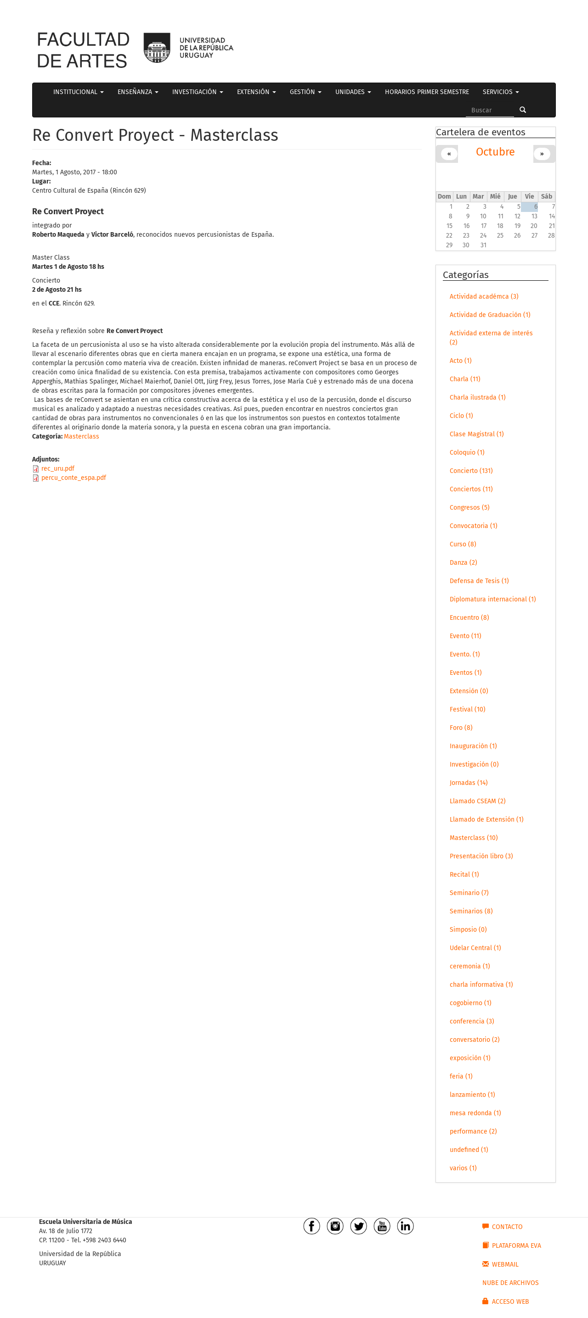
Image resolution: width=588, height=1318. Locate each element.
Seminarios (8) (471, 911)
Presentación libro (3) (481, 856)
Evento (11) (465, 636)
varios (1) (463, 1168)
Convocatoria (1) (474, 526)
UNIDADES (353, 92)
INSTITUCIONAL (78, 92)
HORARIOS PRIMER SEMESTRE (427, 92)
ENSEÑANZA (138, 92)
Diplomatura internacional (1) (493, 599)
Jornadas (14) (469, 783)
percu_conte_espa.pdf (73, 478)
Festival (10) (468, 709)
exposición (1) (470, 1058)
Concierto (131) (471, 471)
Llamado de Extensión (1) (487, 819)
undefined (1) (469, 1150)
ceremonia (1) (470, 966)
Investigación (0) (474, 764)
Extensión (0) (469, 691)
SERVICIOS (501, 92)
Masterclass (81, 436)
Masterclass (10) (474, 838)
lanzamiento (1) (472, 1095)
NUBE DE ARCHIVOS (510, 1283)
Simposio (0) (468, 930)
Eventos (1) (466, 673)
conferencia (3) (472, 1021)
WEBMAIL (500, 1264)
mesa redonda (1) (475, 1113)
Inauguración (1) (473, 746)
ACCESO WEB (505, 1301)
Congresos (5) (470, 508)
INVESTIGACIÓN (197, 92)
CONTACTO (502, 1227)
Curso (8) (463, 544)
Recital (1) (464, 875)
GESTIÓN (306, 92)
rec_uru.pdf (57, 469)
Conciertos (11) (471, 489)
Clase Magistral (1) (477, 434)
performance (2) (473, 1131)
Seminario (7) (469, 893)
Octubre (495, 151)
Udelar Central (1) (475, 948)
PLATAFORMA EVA (511, 1245)
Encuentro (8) (469, 618)
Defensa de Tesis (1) (479, 581)
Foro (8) (461, 728)
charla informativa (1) (481, 985)
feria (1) (461, 1076)
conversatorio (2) (475, 1040)
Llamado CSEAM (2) (478, 801)
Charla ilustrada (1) (478, 397)
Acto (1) (461, 361)
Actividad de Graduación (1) (490, 315)
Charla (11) (465, 379)
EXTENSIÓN (256, 92)
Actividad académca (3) (484, 296)
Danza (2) (463, 563)
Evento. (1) (465, 654)
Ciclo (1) (461, 416)
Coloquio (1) (467, 452)
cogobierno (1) (471, 1003)
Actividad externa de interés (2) (491, 337)
